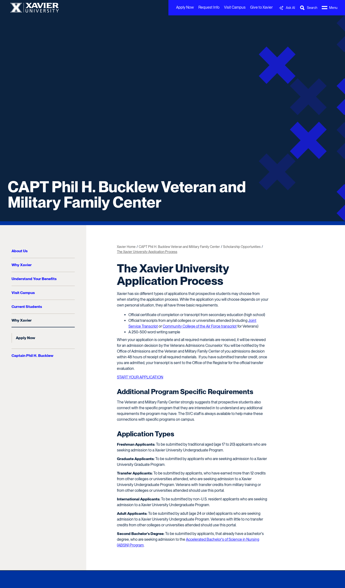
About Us (20, 251)
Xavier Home (126, 247)
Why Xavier (22, 265)
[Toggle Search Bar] (308, 7)
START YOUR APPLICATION (140, 377)
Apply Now (185, 7)
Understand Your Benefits (34, 278)
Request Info (208, 7)
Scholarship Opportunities (242, 247)
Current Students (27, 306)
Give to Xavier (261, 7)
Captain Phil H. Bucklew (32, 355)
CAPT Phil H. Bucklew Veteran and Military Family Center (127, 194)
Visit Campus (235, 7)
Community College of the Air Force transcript (200, 326)
